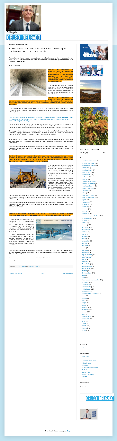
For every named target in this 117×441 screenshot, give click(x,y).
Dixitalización (85, 204)
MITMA (84, 275)
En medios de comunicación (90, 367)
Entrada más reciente (16, 273)
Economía (85, 206)
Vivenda (84, 325)
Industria (84, 243)
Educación (85, 209)
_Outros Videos (86, 372)
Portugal (84, 298)
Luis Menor (85, 261)
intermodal (85, 250)
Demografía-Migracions (89, 197)
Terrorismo (85, 307)
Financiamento (86, 229)
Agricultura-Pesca (87, 170)
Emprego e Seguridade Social (90, 216)
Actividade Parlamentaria (89, 161)
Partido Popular (86, 287)
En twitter (84, 220)
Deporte (84, 200)
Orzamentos (85, 282)
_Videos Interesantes (88, 374)
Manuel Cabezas (87, 266)
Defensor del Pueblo (88, 195)
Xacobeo (84, 328)
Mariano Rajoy (86, 268)
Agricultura (85, 168)
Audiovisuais (85, 365)
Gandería (84, 232)
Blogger (69, 431)
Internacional (85, 252)
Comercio (84, 179)
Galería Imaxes (86, 363)
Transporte (85, 310)
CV (82, 358)
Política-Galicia (86, 291)
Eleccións (84, 211)
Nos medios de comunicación (90, 280)
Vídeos (84, 323)
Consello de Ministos (88, 188)
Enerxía (84, 223)
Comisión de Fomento (88, 184)
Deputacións (85, 202)
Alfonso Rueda (86, 174)
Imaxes (84, 238)
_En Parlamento (86, 370)
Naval (83, 277)
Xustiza (84, 330)
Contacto (84, 377)
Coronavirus (85, 190)
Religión (84, 303)
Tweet (83, 314)
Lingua (84, 259)
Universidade (85, 319)
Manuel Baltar (86, 264)
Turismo (84, 312)
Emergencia (85, 213)
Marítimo (84, 271)
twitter (83, 348)
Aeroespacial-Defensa (88, 165)
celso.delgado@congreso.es (43, 257)
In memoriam (85, 241)
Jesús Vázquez (86, 257)
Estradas (84, 225)
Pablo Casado (86, 284)
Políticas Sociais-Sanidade (90, 293)
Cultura (84, 193)
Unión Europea (86, 316)
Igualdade (85, 236)
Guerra (84, 234)
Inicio (42, 273)
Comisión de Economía (89, 181)
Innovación (85, 245)
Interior (84, 248)
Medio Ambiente (86, 273)
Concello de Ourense (88, 186)
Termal (84, 305)
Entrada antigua (68, 273)
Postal (83, 300)
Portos (84, 296)
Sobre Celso (85, 356)
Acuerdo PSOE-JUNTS (89, 163)
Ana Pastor (85, 177)
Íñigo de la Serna (87, 255)
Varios (83, 321)
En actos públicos (87, 218)
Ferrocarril (85, 227)
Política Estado (86, 289)
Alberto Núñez (86, 172)
